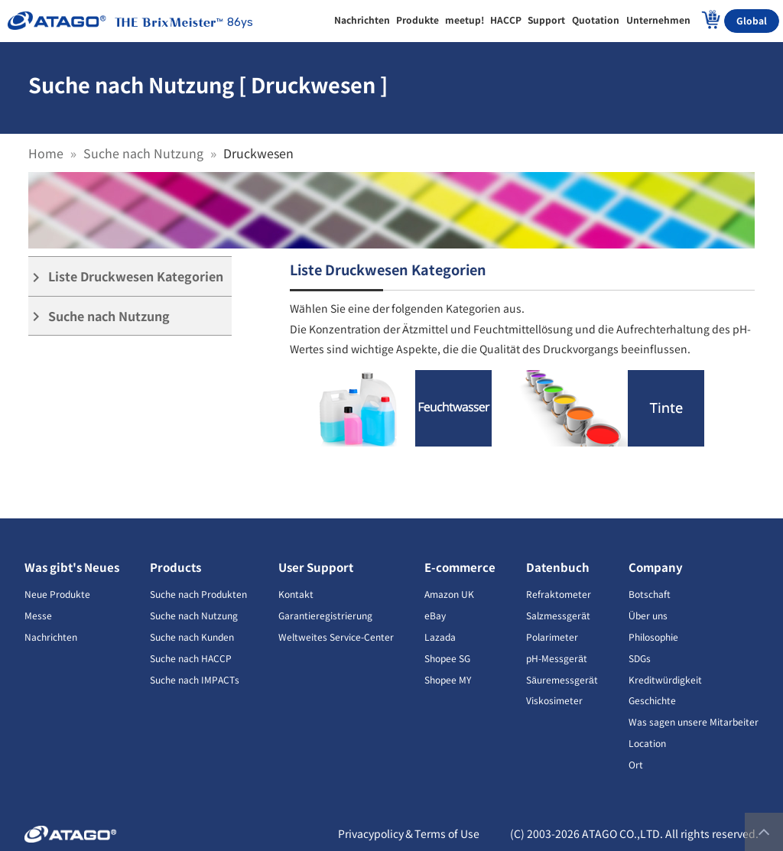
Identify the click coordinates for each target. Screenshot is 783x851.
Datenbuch (558, 567)
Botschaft (650, 593)
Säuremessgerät (561, 679)
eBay (435, 615)
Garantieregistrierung (325, 615)
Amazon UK (449, 593)
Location (647, 742)
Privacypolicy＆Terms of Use (408, 833)
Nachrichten (50, 636)
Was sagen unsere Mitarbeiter (694, 721)
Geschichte (652, 699)
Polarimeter (552, 636)
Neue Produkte (57, 593)
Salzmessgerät (558, 615)
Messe (38, 615)
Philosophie (653, 636)
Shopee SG (447, 657)
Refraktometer (558, 593)
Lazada (440, 636)
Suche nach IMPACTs (194, 679)
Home (45, 153)
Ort (636, 764)
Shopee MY (447, 679)
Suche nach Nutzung (143, 153)
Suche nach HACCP (191, 657)
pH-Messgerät (556, 657)
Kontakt (296, 593)
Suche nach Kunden (192, 636)
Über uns (648, 615)
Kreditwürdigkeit (665, 679)
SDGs (640, 657)
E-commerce (459, 567)
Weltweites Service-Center (336, 636)
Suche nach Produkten (198, 593)
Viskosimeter (554, 699)
